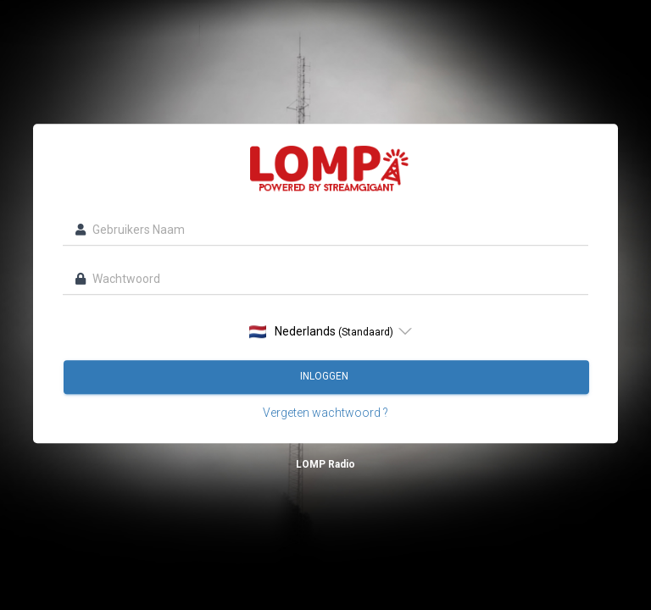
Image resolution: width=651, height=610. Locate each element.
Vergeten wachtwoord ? (325, 412)
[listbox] (326, 331)
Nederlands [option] (321, 331)
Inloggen (325, 376)
